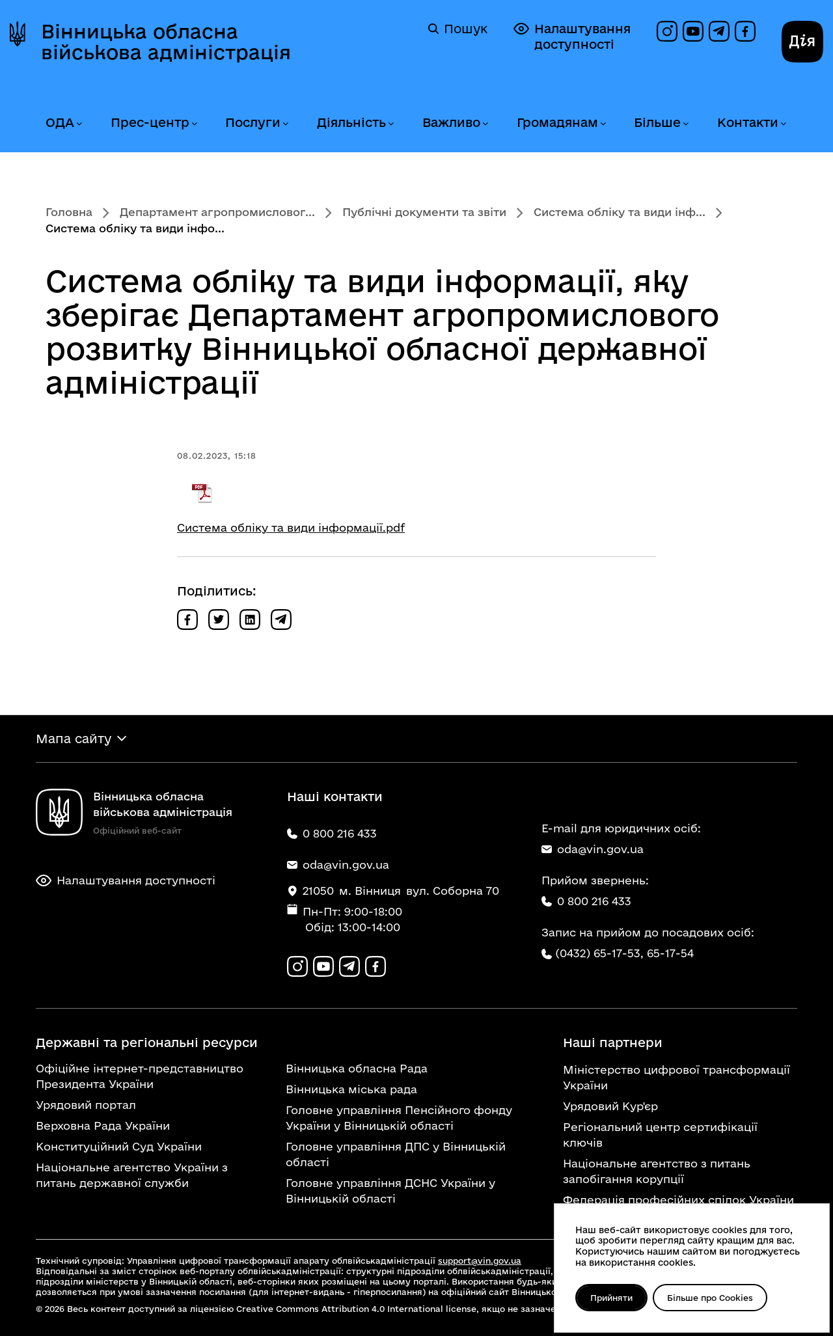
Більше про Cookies (710, 1297)
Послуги (252, 122)
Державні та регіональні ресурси (147, 1042)
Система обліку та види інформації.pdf (291, 527)
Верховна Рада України (103, 1125)
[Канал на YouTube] (693, 31)
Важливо (451, 122)
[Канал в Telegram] (719, 31)
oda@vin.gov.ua (592, 849)
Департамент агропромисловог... (217, 212)
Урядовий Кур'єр (610, 1106)
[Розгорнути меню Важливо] (484, 124)
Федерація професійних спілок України (678, 1199)
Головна (69, 212)
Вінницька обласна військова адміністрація (166, 41)
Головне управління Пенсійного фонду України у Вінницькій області (399, 1118)
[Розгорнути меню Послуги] (285, 124)
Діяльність (351, 122)
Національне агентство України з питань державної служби (132, 1175)
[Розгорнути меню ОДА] (78, 124)
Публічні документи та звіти (424, 212)
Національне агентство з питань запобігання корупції (656, 1171)
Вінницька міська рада (351, 1089)
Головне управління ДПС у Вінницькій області (396, 1154)
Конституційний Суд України (119, 1146)
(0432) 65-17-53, (599, 953)
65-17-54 (670, 953)
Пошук (457, 28)
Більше (657, 122)
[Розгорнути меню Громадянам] (602, 124)
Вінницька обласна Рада (357, 1068)
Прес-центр (150, 122)
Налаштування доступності (572, 36)
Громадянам (557, 122)
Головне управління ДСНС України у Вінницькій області (390, 1191)
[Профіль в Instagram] (667, 31)
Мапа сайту (73, 738)
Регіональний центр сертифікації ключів (660, 1135)
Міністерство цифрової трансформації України (676, 1077)
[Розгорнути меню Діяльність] (390, 124)
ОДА (60, 122)
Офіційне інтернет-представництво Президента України (139, 1076)
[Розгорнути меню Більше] (685, 124)
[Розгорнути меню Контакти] (782, 124)
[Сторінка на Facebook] (745, 31)
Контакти (747, 122)
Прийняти (611, 1297)
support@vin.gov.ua (479, 1260)
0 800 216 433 (586, 901)
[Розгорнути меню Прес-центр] (193, 124)
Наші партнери (612, 1042)
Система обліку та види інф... (619, 212)
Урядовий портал (86, 1104)
